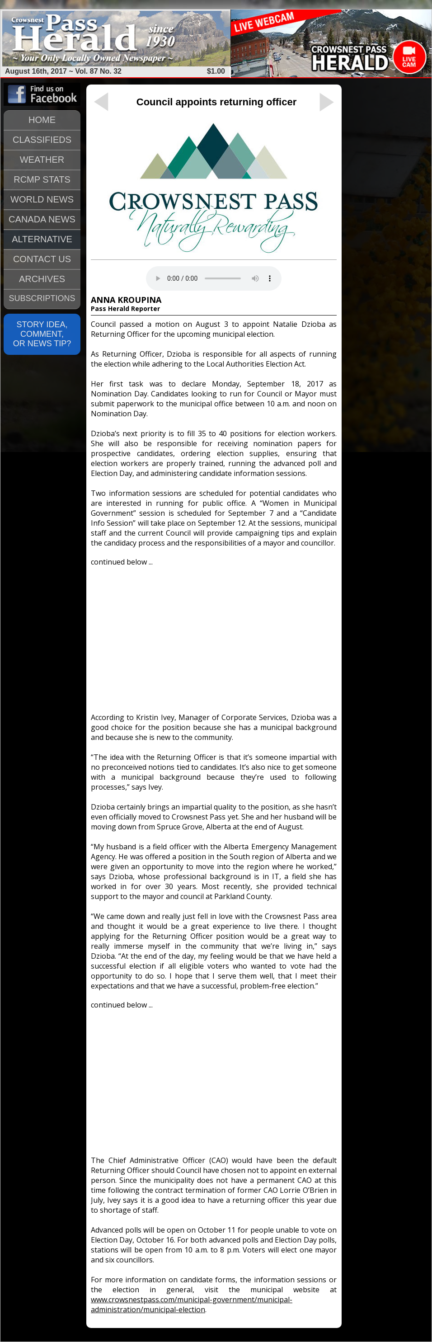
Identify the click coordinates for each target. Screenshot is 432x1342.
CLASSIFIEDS (42, 140)
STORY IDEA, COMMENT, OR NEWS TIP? (42, 334)
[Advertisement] (213, 635)
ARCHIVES (42, 279)
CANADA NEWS (42, 219)
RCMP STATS (42, 179)
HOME (42, 120)
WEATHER (42, 160)
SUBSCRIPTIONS (42, 298)
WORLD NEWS (42, 199)
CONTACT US (42, 259)
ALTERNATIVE (42, 239)
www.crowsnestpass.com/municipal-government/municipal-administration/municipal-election (191, 1304)
